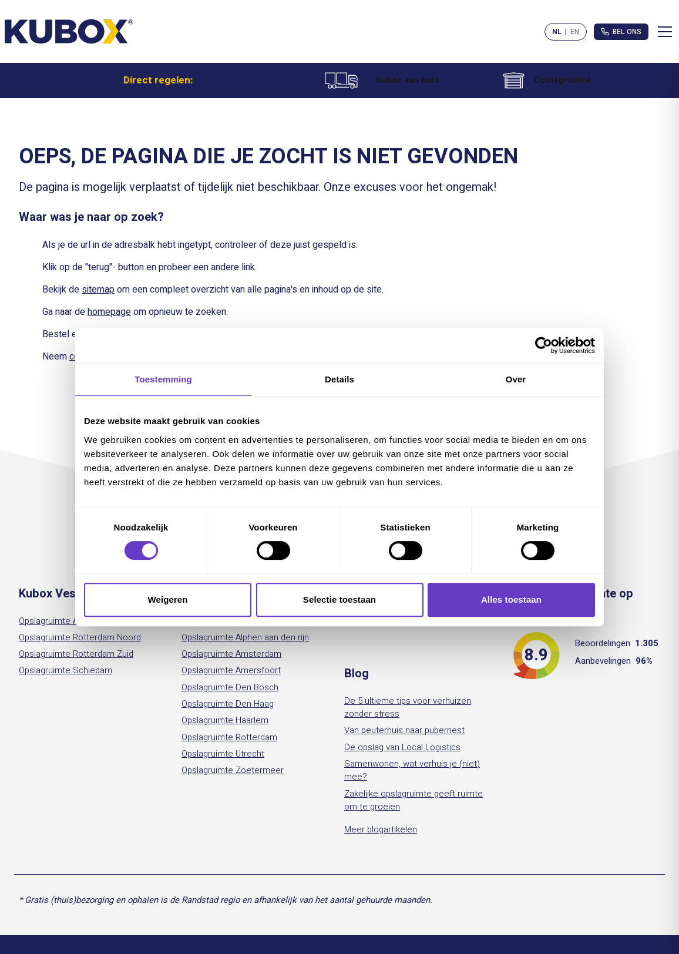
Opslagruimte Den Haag (227, 703)
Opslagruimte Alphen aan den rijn (245, 637)
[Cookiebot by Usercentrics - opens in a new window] (543, 345)
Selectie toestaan (339, 599)
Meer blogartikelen (380, 829)
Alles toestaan (511, 599)
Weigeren (167, 599)
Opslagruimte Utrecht (222, 753)
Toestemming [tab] (163, 379)
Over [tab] (516, 379)
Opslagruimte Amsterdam (69, 620)
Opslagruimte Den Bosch (229, 687)
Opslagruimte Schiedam (65, 670)
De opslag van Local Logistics (402, 747)
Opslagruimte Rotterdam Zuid (76, 653)
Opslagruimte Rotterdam (229, 737)
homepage (109, 312)
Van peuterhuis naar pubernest (404, 730)
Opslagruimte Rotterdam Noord (80, 637)
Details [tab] (339, 379)
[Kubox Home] (69, 31)
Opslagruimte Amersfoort (231, 670)
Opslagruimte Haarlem (224, 720)
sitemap (98, 290)
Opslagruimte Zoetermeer (232, 770)
